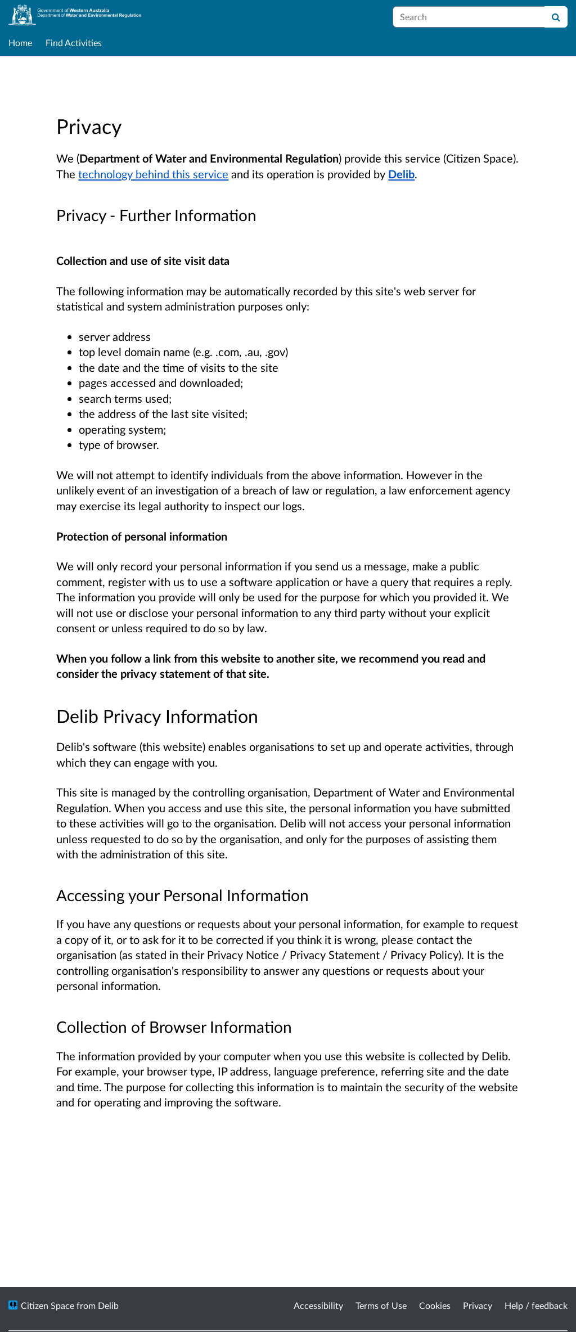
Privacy (477, 1305)
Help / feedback (536, 1305)
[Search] (556, 17)
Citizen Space (47, 1305)
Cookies (435, 1305)
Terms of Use (381, 1305)
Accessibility (318, 1305)
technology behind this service (153, 174)
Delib (401, 174)
